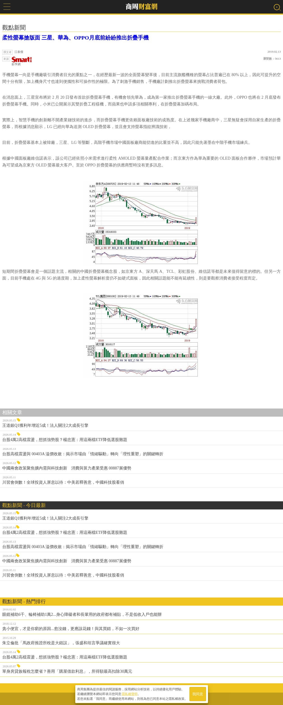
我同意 (197, 694)
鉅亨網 (22, 61)
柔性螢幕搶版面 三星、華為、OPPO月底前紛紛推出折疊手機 (75, 38)
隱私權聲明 (130, 694)
